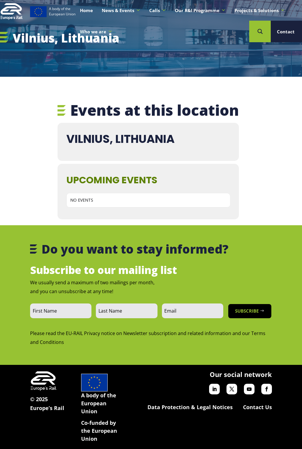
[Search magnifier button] (260, 31)
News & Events (121, 10)
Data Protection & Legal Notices (190, 407)
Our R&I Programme (200, 10)
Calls (157, 10)
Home (86, 10)
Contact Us (257, 407)
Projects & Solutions (259, 10)
